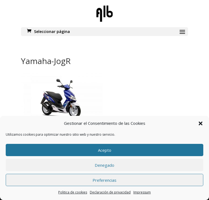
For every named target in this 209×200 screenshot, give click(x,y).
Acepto (104, 150)
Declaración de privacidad (110, 192)
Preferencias (104, 180)
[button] (200, 123)
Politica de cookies (72, 192)
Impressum (142, 192)
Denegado (104, 165)
